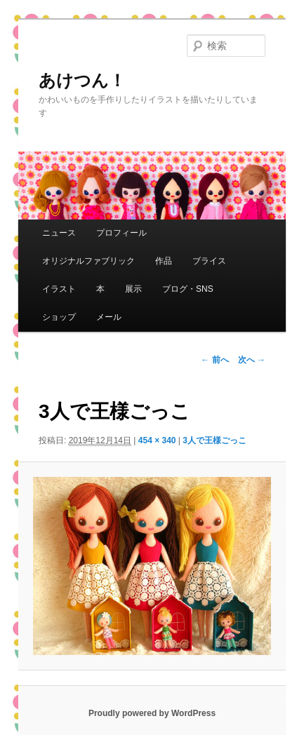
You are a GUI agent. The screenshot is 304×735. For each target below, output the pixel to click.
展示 (133, 289)
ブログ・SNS (187, 289)
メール (108, 317)
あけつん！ (82, 80)
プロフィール (121, 233)
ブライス (209, 261)
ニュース (59, 233)
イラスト (59, 289)
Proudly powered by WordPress (152, 713)
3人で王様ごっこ (214, 440)
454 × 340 (157, 440)
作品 (163, 261)
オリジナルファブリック (88, 261)
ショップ (59, 317)
